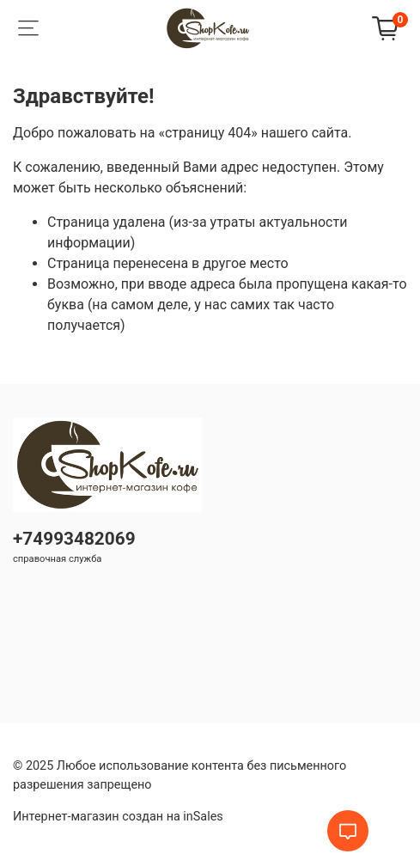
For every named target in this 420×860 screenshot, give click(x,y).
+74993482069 (74, 538)
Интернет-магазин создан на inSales (118, 816)
